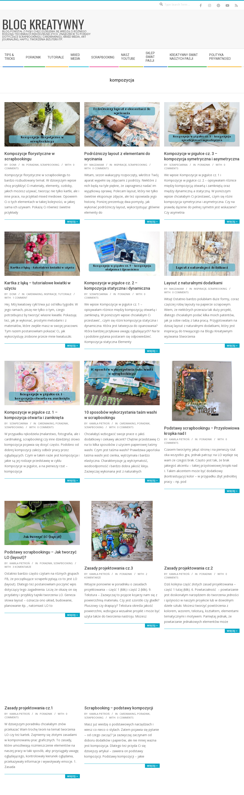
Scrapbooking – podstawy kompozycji (118, 708)
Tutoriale (64, 294)
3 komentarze (22, 566)
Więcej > (72, 221)
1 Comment (20, 297)
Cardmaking (34, 294)
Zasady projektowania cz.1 (28, 708)
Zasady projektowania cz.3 (108, 568)
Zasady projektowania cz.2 (188, 568)
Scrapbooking (49, 164)
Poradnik (32, 164)
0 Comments (101, 168)
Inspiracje (120, 164)
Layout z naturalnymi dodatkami (193, 283)
